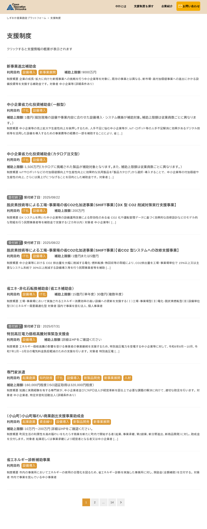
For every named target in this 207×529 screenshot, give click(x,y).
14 (112, 502)
